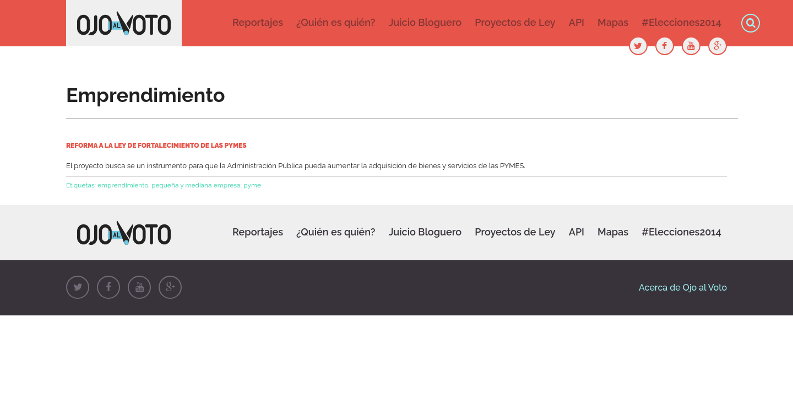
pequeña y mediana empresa (196, 185)
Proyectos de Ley (515, 22)
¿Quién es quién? (335, 22)
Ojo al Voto (124, 23)
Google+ (170, 287)
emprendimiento (122, 185)
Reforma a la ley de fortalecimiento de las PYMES (156, 145)
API (576, 22)
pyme (252, 185)
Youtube (139, 287)
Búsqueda (750, 23)
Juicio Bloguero (425, 22)
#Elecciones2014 (681, 22)
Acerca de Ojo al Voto (683, 287)
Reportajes (257, 22)
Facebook (108, 287)
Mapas (613, 22)
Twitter (77, 287)
